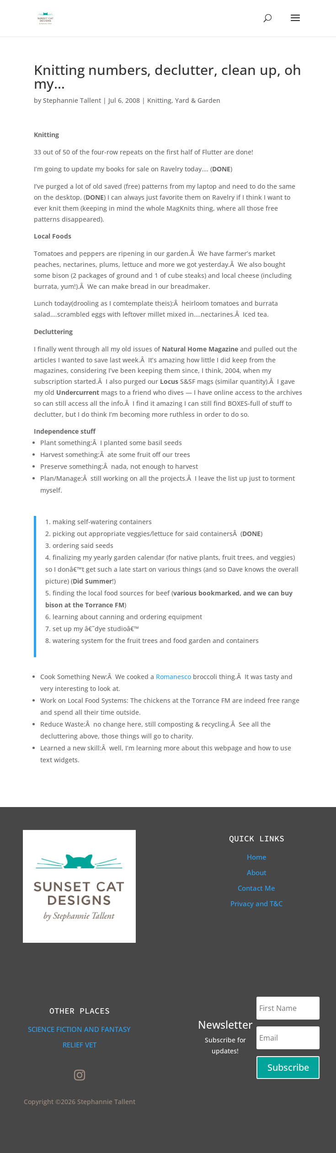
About (257, 872)
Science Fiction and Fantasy (79, 1029)
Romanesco (173, 676)
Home (257, 856)
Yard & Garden (197, 100)
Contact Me (256, 888)
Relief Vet (79, 1044)
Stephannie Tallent (72, 100)
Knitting (159, 100)
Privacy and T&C (256, 903)
